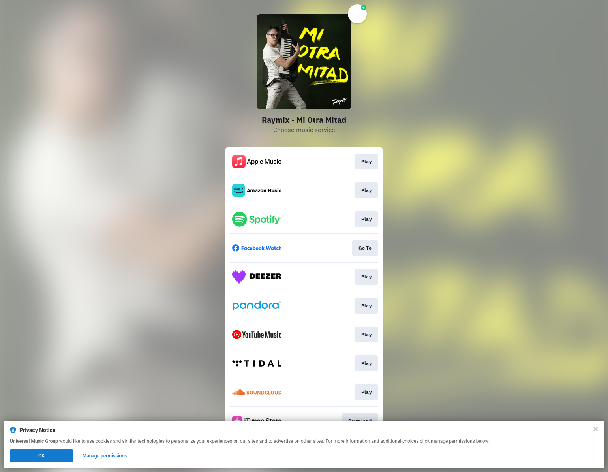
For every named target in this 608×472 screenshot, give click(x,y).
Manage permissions (105, 456)
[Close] (595, 429)
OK (41, 456)
